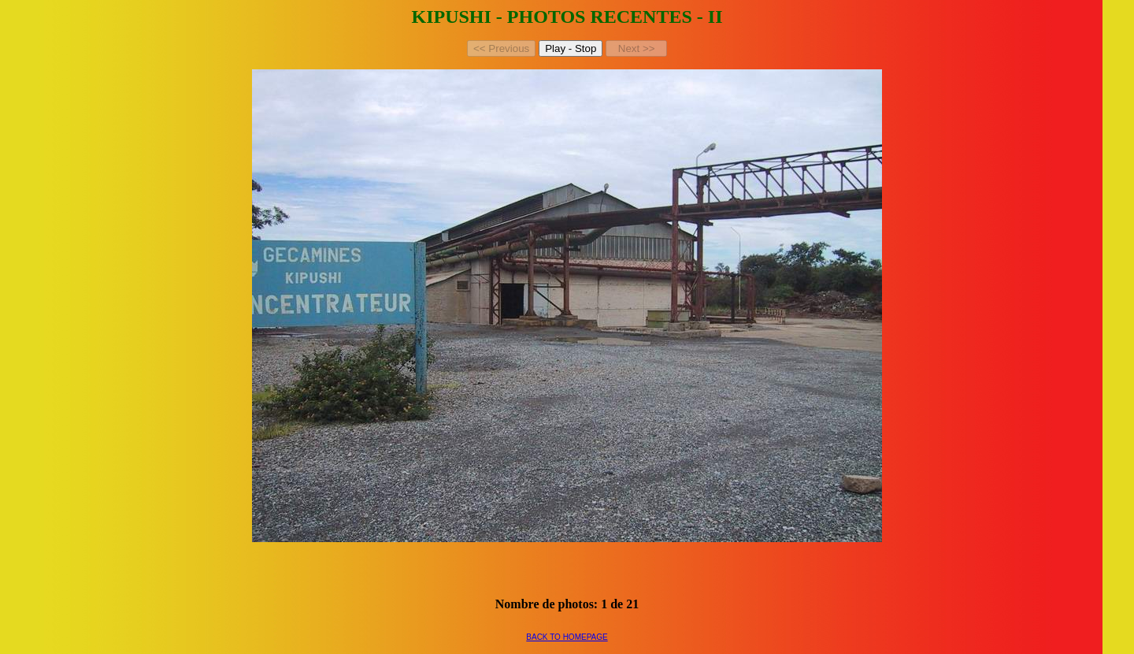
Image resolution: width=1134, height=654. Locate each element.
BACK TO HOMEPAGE (566, 637)
